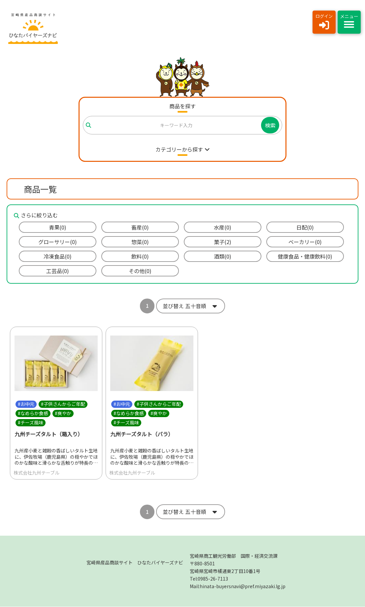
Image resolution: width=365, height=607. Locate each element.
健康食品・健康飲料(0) (305, 256)
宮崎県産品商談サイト (134, 562)
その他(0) (140, 271)
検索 (270, 125)
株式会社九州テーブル (36, 473)
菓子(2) (222, 242)
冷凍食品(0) (58, 256)
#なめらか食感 (33, 413)
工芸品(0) (57, 271)
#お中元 (26, 404)
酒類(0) (222, 256)
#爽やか (63, 413)
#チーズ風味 (30, 422)
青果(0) (57, 227)
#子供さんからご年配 (63, 404)
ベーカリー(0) (305, 242)
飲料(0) (140, 256)
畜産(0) (140, 227)
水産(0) (222, 227)
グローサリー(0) (57, 242)
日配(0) (305, 227)
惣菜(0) (140, 242)
